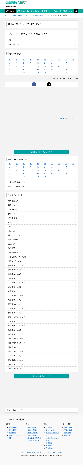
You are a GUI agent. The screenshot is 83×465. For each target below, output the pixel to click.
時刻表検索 (13, 427)
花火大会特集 (51, 430)
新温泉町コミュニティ (16, 360)
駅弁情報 (67, 433)
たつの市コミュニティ (16, 326)
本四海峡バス (13, 252)
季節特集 (45, 424)
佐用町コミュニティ (15, 364)
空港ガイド (47, 11)
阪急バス (11, 205)
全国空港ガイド (33, 440)
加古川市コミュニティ (16, 282)
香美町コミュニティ (15, 338)
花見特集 (49, 427)
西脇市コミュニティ (15, 274)
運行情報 (12, 433)
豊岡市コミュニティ (15, 278)
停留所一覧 (39, 15)
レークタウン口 (14, 44)
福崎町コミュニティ (15, 347)
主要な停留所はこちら (16, 182)
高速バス (21, 11)
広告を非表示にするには (68, 118)
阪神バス (11, 214)
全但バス (11, 244)
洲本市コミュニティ (15, 313)
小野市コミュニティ (15, 291)
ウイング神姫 (13, 239)
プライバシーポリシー (53, 452)
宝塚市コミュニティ (15, 330)
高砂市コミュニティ (15, 287)
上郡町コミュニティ (15, 369)
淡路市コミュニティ (15, 308)
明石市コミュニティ (15, 300)
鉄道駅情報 (31, 427)
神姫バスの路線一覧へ (16, 186)
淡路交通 (11, 248)
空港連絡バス (33, 11)
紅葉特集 (49, 443)
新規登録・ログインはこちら (41, 152)
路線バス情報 (11, 6)
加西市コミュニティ (15, 321)
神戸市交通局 (13, 201)
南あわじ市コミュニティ (17, 317)
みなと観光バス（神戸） (17, 257)
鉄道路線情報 (32, 430)
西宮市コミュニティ (15, 304)
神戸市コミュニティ (15, 265)
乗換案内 (9, 424)
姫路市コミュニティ (15, 270)
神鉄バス (11, 227)
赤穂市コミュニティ (15, 295)
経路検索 (12, 430)
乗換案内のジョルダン (34, 452)
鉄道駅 (57, 11)
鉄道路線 (67, 11)
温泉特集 (49, 448)
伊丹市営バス (13, 218)
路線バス (10, 11)
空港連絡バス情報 (34, 438)
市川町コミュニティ (15, 356)
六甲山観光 (12, 209)
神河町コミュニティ (15, 351)
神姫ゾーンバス (14, 235)
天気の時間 (68, 430)
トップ (7, 15)
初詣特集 (49, 445)
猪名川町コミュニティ (16, 343)
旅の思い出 (68, 435)
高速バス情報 (32, 435)
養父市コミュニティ (15, 334)
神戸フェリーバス (15, 261)
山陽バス (11, 222)
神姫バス (28, 15)
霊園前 (10, 40)
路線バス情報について (41, 376)
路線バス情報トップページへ (17, 410)
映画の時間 (68, 427)
